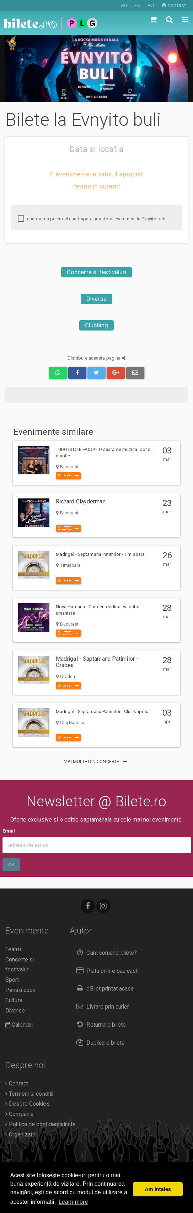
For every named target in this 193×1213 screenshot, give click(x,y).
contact (174, 5)
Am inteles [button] (158, 1189)
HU (151, 5)
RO (124, 5)
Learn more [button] (73, 1202)
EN (137, 5)
